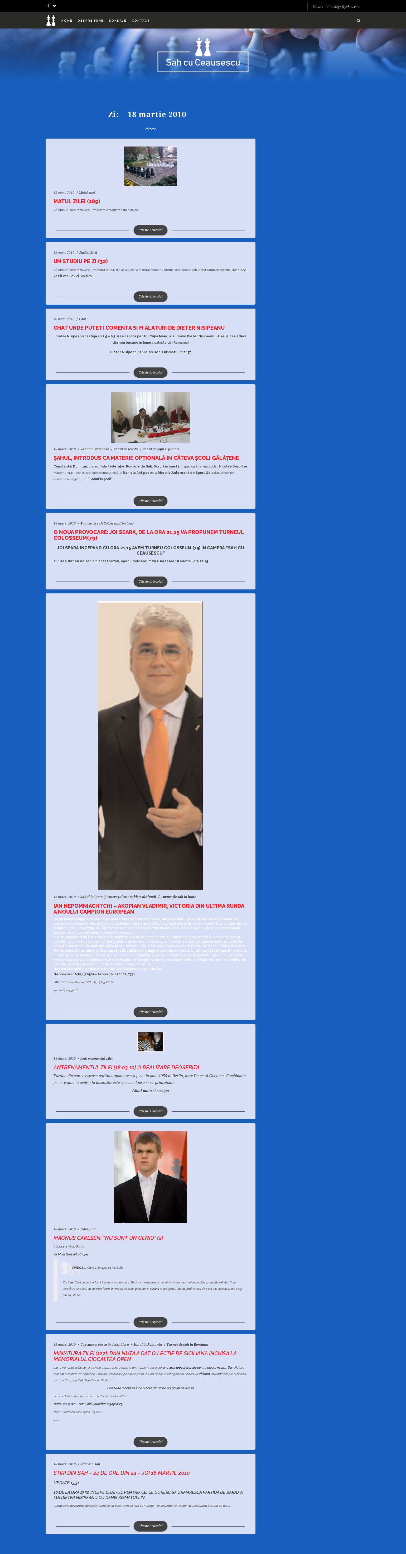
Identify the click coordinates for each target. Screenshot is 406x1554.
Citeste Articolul (151, 230)
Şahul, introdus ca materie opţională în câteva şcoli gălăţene (146, 458)
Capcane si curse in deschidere (104, 1345)
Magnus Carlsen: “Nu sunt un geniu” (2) (108, 1238)
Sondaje (118, 20)
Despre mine (91, 20)
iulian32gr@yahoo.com (343, 7)
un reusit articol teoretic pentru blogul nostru (194, 1367)
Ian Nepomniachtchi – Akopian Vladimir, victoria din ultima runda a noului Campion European (149, 909)
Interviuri (88, 1229)
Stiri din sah (90, 1464)
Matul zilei (87, 193)
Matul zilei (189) (77, 201)
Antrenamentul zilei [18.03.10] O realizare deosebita (127, 1067)
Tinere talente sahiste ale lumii (131, 897)
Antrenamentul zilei (96, 1058)
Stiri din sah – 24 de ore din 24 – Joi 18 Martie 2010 (122, 1473)
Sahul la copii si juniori (161, 449)
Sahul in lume (91, 897)
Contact (141, 20)
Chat (82, 319)
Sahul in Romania (94, 449)
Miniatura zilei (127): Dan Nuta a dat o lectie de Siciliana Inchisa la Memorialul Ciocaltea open (145, 1356)
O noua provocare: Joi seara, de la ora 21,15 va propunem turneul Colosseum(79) (149, 535)
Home (66, 20)
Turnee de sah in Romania (187, 1345)
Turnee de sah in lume (178, 897)
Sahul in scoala (126, 449)
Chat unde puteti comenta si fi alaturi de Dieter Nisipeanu (139, 328)
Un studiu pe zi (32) (81, 261)
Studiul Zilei (88, 252)
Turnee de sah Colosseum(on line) (107, 523)
